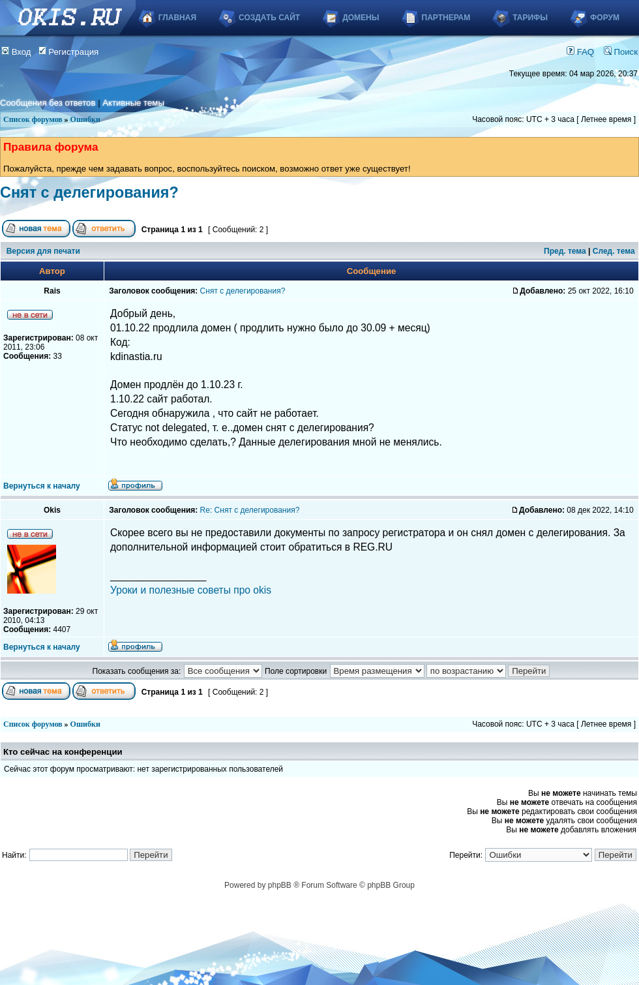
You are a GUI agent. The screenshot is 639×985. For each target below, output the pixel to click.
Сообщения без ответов (47, 103)
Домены (360, 17)
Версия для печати (43, 251)
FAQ (580, 52)
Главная (177, 17)
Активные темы (133, 103)
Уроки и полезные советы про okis (190, 590)
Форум (604, 17)
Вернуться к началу (41, 486)
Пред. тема (565, 251)
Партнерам (446, 17)
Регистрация (68, 52)
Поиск (621, 52)
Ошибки (85, 119)
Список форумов (33, 119)
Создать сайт (269, 17)
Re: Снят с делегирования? (250, 510)
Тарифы (530, 17)
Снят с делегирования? (89, 192)
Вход (16, 52)
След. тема (614, 251)
